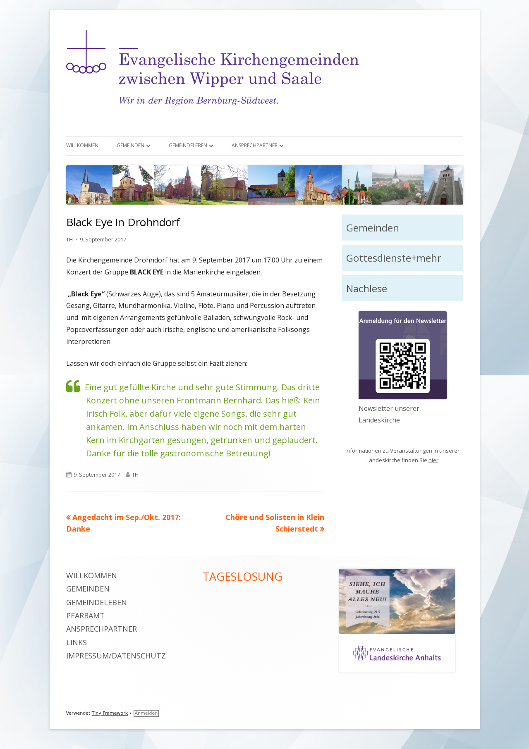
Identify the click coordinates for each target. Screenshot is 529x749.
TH (69, 239)
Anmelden (146, 713)
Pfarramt (85, 615)
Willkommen (82, 145)
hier (433, 460)
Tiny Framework (110, 713)
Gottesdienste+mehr (393, 258)
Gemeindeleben (188, 145)
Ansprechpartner (255, 145)
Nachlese (366, 288)
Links (76, 642)
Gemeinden (130, 145)
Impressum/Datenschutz (116, 656)
